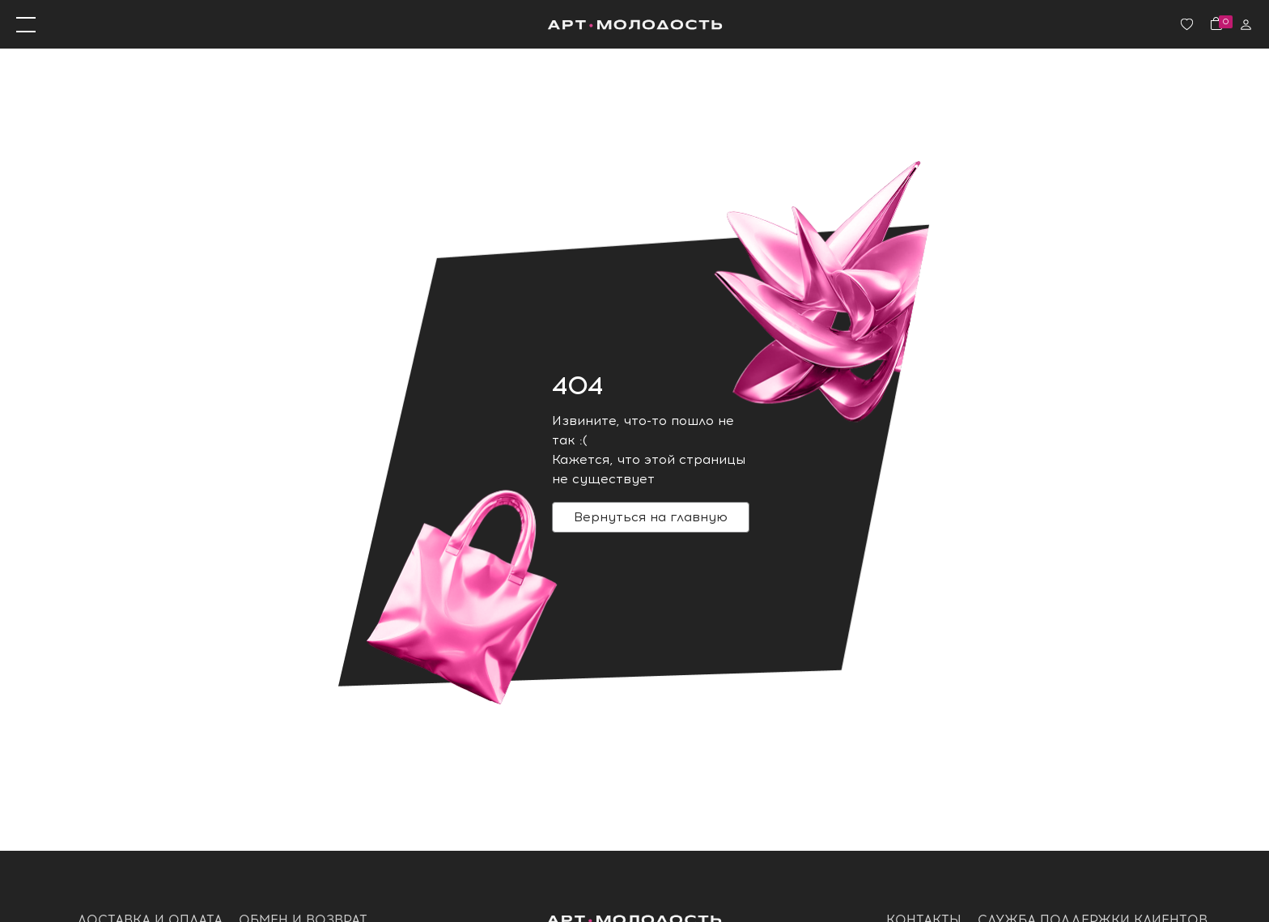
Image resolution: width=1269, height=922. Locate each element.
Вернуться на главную (651, 517)
